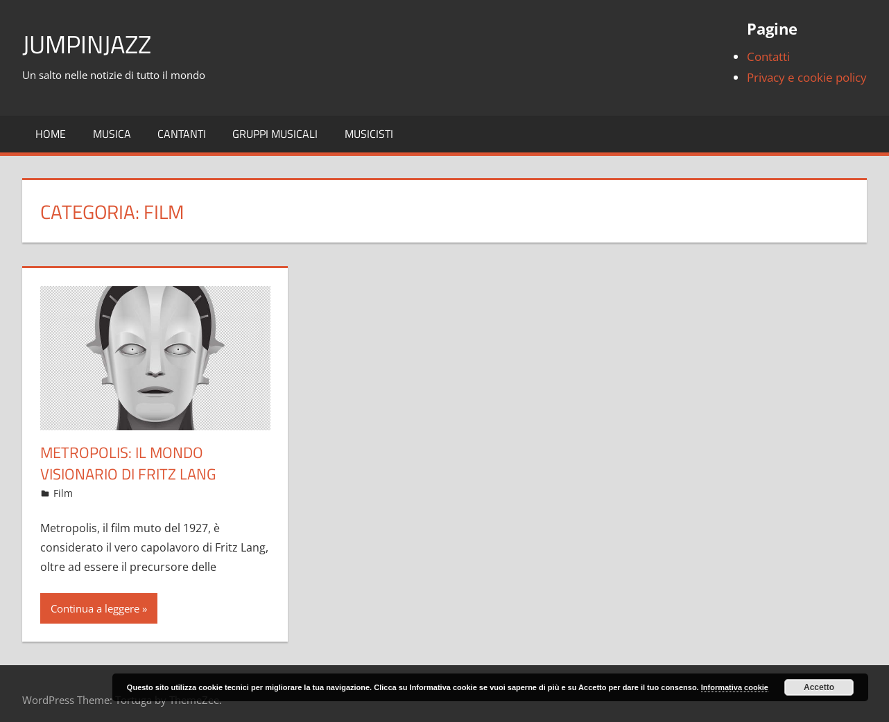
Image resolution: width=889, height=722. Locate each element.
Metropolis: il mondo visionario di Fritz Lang (128, 463)
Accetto (819, 687)
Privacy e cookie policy (807, 77)
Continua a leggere (95, 608)
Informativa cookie (734, 687)
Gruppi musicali (275, 133)
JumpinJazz (86, 44)
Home (50, 133)
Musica (112, 133)
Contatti (768, 56)
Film (63, 493)
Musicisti (369, 133)
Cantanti (181, 133)
